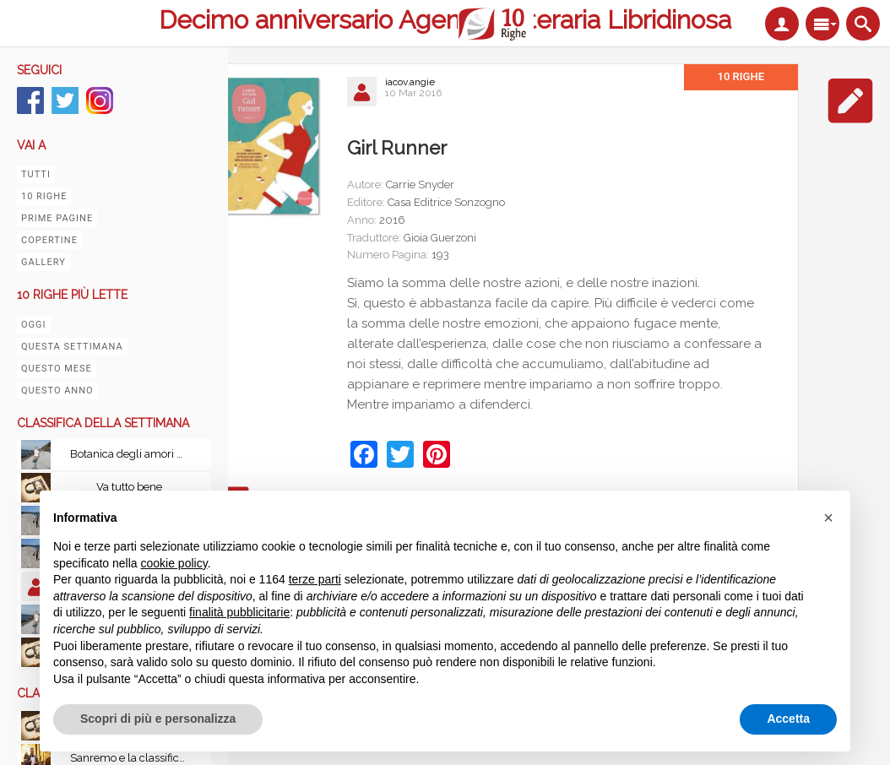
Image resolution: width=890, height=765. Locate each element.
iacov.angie (410, 82)
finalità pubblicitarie (239, 612)
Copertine (49, 240)
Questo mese (56, 368)
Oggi (33, 324)
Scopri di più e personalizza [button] (158, 718)
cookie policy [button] (174, 563)
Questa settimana (72, 346)
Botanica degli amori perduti (133, 454)
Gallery (43, 262)
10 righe (44, 196)
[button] (828, 517)
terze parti (315, 579)
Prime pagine (57, 218)
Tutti (36, 174)
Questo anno (57, 390)
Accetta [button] (788, 718)
